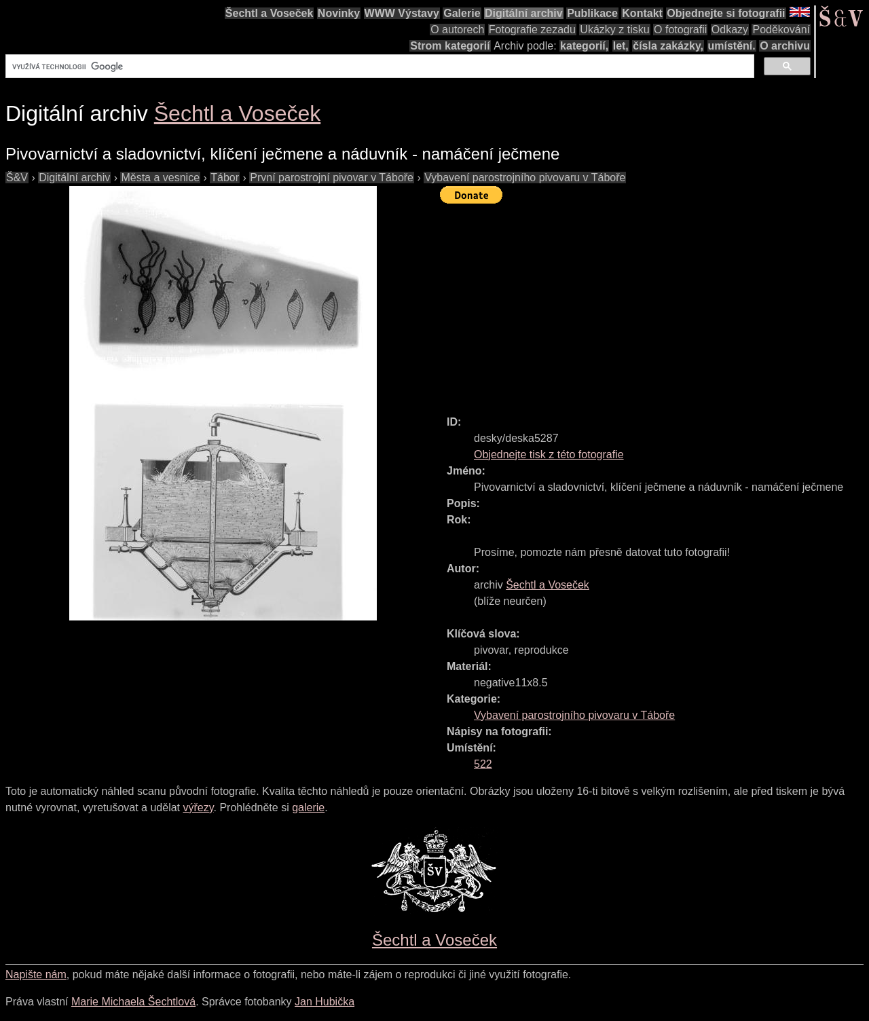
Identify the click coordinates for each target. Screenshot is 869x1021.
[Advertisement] (654, 303)
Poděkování (781, 29)
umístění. (732, 46)
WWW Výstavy (402, 13)
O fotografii (680, 29)
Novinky (339, 13)
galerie (308, 807)
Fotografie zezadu (532, 29)
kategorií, (584, 46)
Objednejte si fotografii (726, 13)
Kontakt (642, 13)
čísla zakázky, (668, 46)
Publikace (592, 13)
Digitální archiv (524, 13)
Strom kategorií (449, 46)
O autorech (457, 29)
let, (621, 46)
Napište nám (36, 974)
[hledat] (378, 66)
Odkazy (729, 29)
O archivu (785, 46)
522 (483, 764)
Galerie (461, 13)
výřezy (198, 807)
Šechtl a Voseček (269, 13)
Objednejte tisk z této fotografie (549, 454)
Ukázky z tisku (614, 29)
